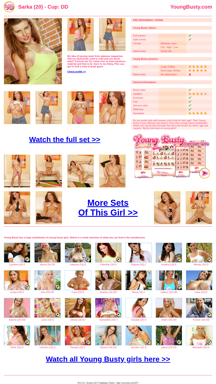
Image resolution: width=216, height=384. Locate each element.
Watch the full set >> (64, 139)
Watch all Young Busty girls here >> (108, 359)
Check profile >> (76, 71)
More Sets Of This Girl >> (108, 207)
